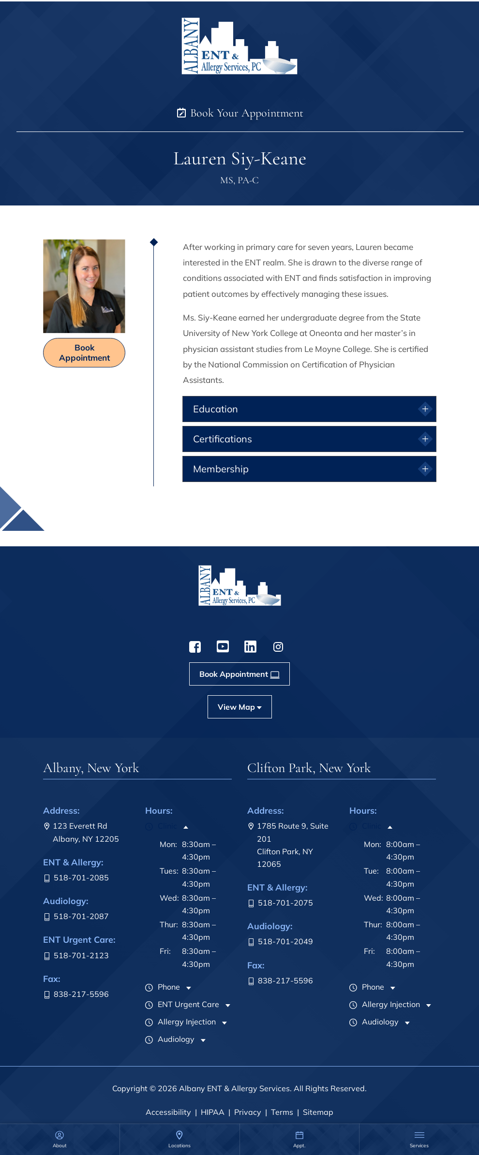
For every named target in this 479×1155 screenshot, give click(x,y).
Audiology (170, 1039)
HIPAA (213, 1112)
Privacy (247, 1112)
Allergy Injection (180, 1021)
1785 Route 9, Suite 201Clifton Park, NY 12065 (288, 844)
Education (215, 409)
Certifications (222, 439)
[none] (60, 1139)
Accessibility (168, 1112)
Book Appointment (84, 352)
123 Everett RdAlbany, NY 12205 (81, 832)
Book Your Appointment (239, 113)
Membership (221, 469)
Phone (162, 987)
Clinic (161, 826)
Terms (282, 1112)
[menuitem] (60, 1139)
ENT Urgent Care (182, 1004)
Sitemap (318, 1112)
